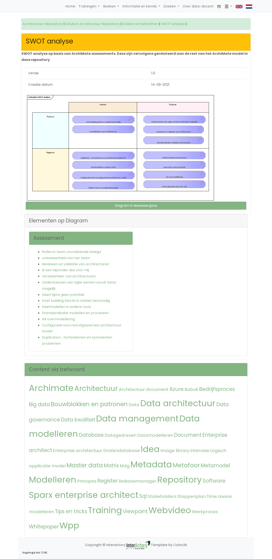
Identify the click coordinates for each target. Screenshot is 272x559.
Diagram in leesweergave (136, 205)
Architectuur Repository (43, 23)
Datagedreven (120, 435)
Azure (176, 389)
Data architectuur (177, 403)
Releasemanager (137, 481)
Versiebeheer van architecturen (69, 276)
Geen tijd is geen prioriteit (63, 294)
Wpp (69, 525)
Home (70, 6)
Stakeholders (162, 496)
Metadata (151, 464)
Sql (143, 496)
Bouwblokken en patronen (89, 404)
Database (91, 434)
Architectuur (96, 388)
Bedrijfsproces (217, 389)
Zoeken (170, 6)
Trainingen (88, 6)
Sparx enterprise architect (83, 495)
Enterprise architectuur (77, 451)
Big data (39, 404)
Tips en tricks (71, 511)
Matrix (111, 465)
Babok (191, 389)
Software (214, 480)
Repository (179, 480)
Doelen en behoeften (140, 23)
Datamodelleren (155, 435)
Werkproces (205, 512)
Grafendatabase (121, 451)
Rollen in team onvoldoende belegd (71, 251)
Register (107, 480)
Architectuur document (144, 389)
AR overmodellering (58, 319)
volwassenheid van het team (66, 258)
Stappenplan (191, 496)
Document (187, 434)
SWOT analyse (173, 23)
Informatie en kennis (139, 6)
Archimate (51, 388)
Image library (174, 451)
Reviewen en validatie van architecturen (75, 264)
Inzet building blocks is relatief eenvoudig (76, 300)
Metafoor (186, 465)
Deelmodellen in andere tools (66, 306)
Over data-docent (198, 6)
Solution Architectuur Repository (92, 23)
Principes (86, 481)
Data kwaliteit (78, 419)
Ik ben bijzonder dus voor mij (65, 270)
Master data (85, 465)
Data (134, 405)
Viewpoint (135, 511)
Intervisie (199, 451)
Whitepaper (44, 526)
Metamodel (215, 465)
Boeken (109, 6)
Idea (150, 449)
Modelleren (52, 480)
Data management (137, 418)
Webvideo (170, 510)
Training (105, 510)
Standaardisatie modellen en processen (75, 312)
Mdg (125, 466)
